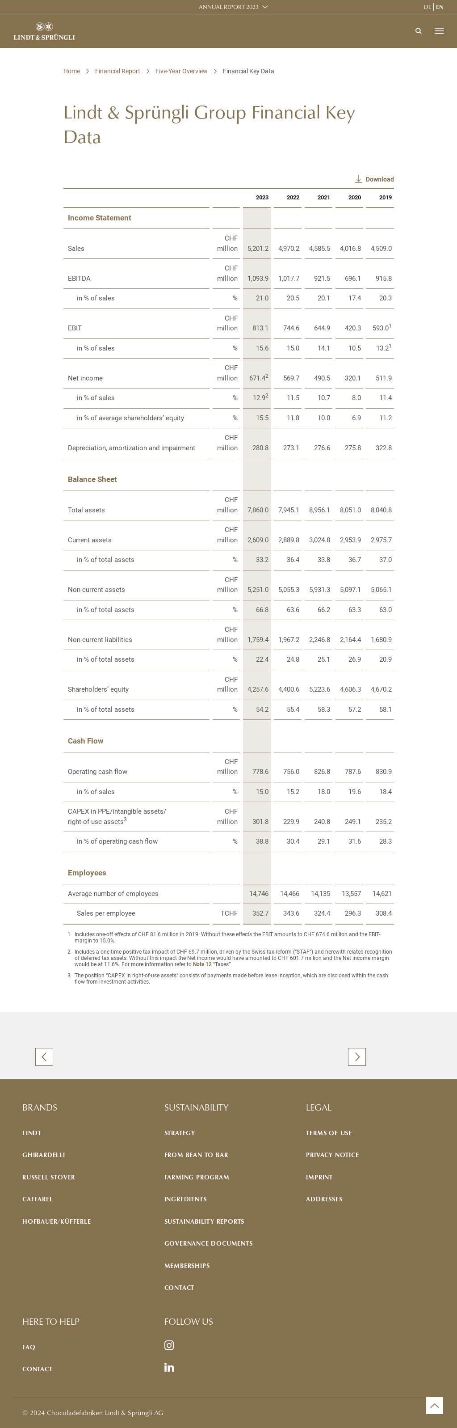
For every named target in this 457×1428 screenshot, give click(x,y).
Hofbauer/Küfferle (56, 1221)
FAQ (28, 1347)
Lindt (32, 1132)
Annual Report (229, 7)
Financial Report (117, 71)
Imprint (319, 1177)
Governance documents (208, 1243)
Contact (179, 1287)
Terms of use (329, 1132)
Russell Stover (48, 1177)
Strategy (179, 1132)
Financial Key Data (248, 71)
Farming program (197, 1177)
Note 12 (202, 964)
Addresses (324, 1199)
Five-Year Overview (181, 71)
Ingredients (185, 1199)
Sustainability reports (204, 1221)
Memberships (187, 1265)
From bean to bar (196, 1154)
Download (380, 179)
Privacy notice (332, 1154)
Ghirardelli (43, 1154)
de (427, 7)
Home (71, 71)
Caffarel (37, 1199)
